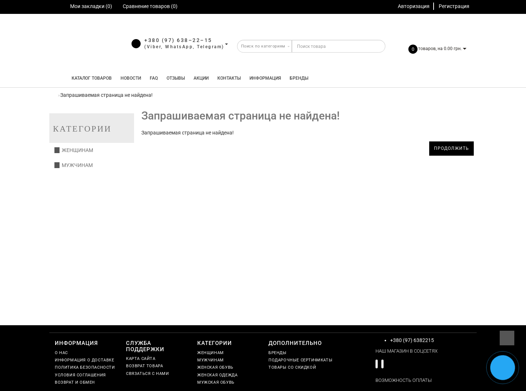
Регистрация (454, 6)
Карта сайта (141, 358)
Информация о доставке (84, 360)
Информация (265, 78)
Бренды (299, 78)
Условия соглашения (80, 375)
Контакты (229, 78)
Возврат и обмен (75, 382)
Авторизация (414, 6)
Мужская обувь (216, 382)
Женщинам (73, 150)
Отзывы (176, 78)
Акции (201, 78)
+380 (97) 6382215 (412, 340)
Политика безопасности (85, 367)
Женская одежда (217, 375)
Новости (131, 78)
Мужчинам (73, 165)
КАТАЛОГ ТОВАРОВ (90, 78)
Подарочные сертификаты (300, 360)
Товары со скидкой (292, 367)
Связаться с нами (147, 373)
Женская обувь (215, 367)
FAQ (154, 78)
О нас (61, 352)
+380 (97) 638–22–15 (178, 40)
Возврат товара (144, 366)
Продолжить (451, 148)
